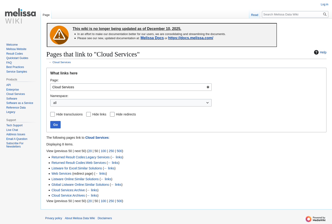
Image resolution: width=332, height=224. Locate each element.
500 (119, 151)
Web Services (61, 173)
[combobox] (131, 87)
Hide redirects (126, 114)
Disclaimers (105, 218)
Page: (54, 80)
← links (117, 157)
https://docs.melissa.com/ (190, 38)
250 (111, 151)
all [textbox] (54, 103)
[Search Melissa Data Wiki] (295, 14)
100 (103, 151)
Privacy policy (53, 218)
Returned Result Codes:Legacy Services (80, 157)
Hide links (99, 114)
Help (319, 52)
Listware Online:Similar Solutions (75, 179)
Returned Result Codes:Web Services (78, 163)
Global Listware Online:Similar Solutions (80, 184)
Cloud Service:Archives (68, 195)
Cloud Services (62, 62)
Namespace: (59, 96)
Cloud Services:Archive (68, 190)
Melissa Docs (152, 38)
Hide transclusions (69, 114)
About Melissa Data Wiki (80, 218)
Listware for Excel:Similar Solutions (76, 168)
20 (90, 151)
